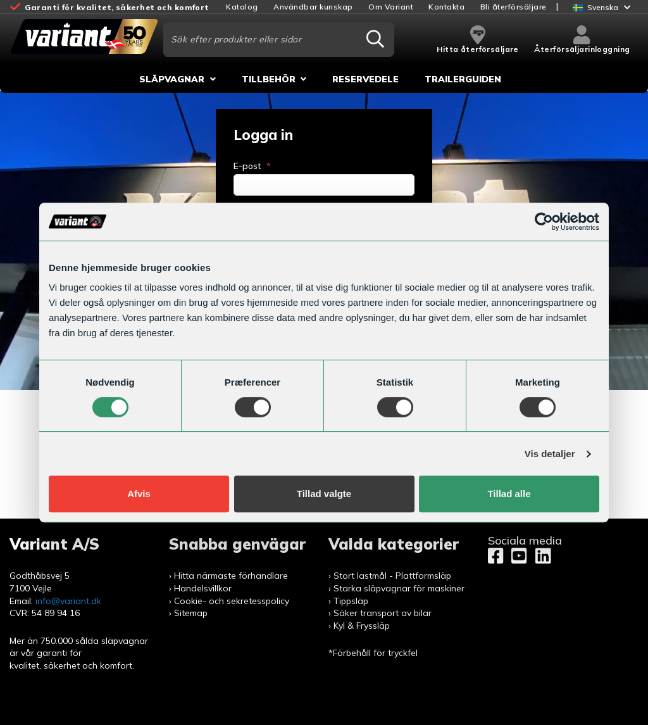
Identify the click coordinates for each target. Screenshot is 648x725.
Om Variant (390, 6)
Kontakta (446, 6)
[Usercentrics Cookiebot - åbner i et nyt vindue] (544, 221)
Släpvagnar (171, 79)
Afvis (139, 493)
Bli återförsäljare (513, 6)
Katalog (242, 6)
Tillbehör (269, 79)
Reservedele (365, 79)
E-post (252, 166)
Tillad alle (508, 493)
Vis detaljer (550, 453)
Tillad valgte (324, 493)
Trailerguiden (463, 79)
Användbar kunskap (313, 6)
